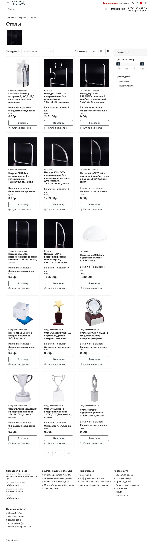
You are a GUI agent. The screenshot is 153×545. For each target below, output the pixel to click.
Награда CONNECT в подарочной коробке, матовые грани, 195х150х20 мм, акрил (56, 97)
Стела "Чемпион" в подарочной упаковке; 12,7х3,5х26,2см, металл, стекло (58, 413)
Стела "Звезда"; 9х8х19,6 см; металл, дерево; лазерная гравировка (57, 336)
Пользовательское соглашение (95, 482)
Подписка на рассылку (19, 526)
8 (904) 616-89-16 (14, 491)
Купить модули (110, 3)
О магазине (85, 475)
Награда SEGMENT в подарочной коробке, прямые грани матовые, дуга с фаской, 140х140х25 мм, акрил (57, 178)
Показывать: (81, 51)
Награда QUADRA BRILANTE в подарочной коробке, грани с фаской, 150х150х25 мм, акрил (93, 97)
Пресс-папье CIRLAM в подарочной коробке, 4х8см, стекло (92, 258)
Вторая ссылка (51, 478)
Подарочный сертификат (128, 485)
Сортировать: (13, 51)
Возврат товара (123, 478)
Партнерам (121, 488)
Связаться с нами (124, 475)
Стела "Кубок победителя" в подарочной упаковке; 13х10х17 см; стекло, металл (22, 413)
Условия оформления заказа (94, 485)
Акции (119, 492)
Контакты (124, 3)
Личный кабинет (16, 513)
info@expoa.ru (13, 485)
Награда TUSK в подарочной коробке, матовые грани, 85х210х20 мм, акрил (55, 258)
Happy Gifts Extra (126, 86)
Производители (123, 482)
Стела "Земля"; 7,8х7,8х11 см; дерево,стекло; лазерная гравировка (94, 336)
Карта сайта (122, 495)
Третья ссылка (51, 482)
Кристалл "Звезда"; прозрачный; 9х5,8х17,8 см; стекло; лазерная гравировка (21, 97)
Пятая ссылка (51, 488)
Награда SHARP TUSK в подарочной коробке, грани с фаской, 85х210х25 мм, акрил (94, 177)
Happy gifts (124, 81)
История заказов (16, 516)
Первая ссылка (51, 475)
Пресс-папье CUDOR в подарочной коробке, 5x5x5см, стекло (20, 336)
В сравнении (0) (16, 523)
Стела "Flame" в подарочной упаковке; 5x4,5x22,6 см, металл (92, 412)
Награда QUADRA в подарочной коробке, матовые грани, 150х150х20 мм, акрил (20, 177)
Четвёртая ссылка (53, 485)
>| (69, 453)
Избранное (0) (15, 520)
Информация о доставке (92, 478)
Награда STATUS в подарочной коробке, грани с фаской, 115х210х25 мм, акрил (22, 258)
